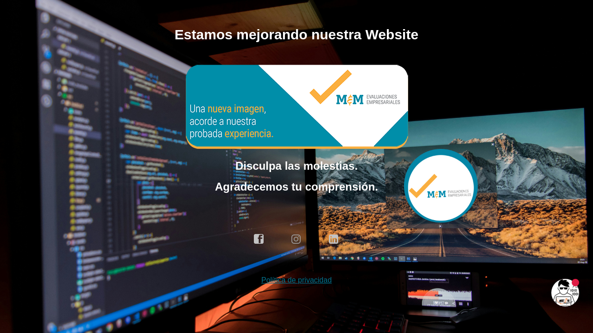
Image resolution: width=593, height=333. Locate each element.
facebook (259, 239)
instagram (296, 239)
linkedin (334, 239)
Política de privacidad (296, 280)
